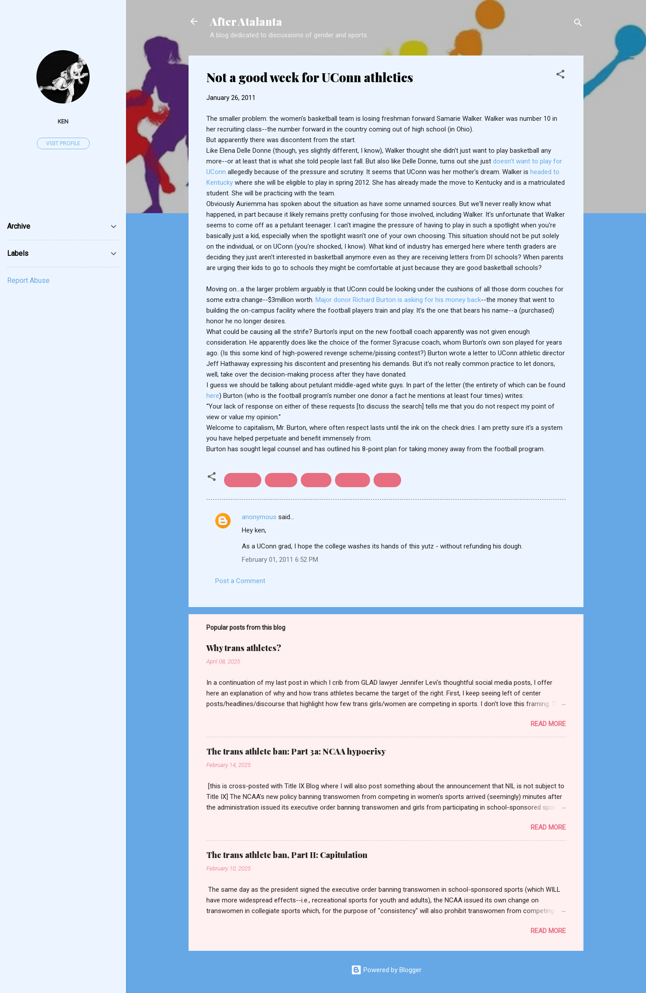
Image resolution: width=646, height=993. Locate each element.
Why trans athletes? (243, 648)
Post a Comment (240, 581)
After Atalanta (246, 21)
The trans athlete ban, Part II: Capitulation (286, 855)
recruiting (352, 480)
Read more (548, 724)
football (316, 480)
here (212, 396)
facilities (281, 480)
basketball (242, 480)
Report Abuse (28, 280)
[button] (560, 76)
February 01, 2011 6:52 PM (280, 560)
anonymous (259, 517)
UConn (387, 480)
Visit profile (63, 143)
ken (63, 121)
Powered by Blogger (386, 970)
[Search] (578, 24)
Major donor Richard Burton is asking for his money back (398, 300)
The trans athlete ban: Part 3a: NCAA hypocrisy (296, 751)
